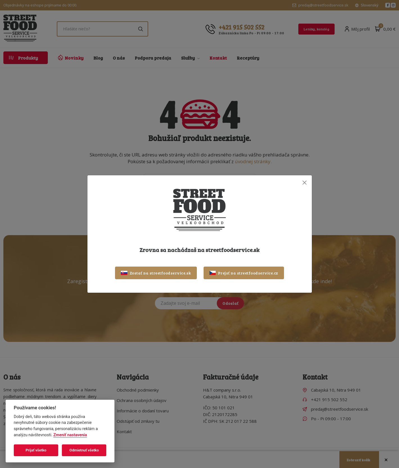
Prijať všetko (36, 450)
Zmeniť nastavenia (70, 435)
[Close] (305, 182)
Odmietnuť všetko (84, 450)
